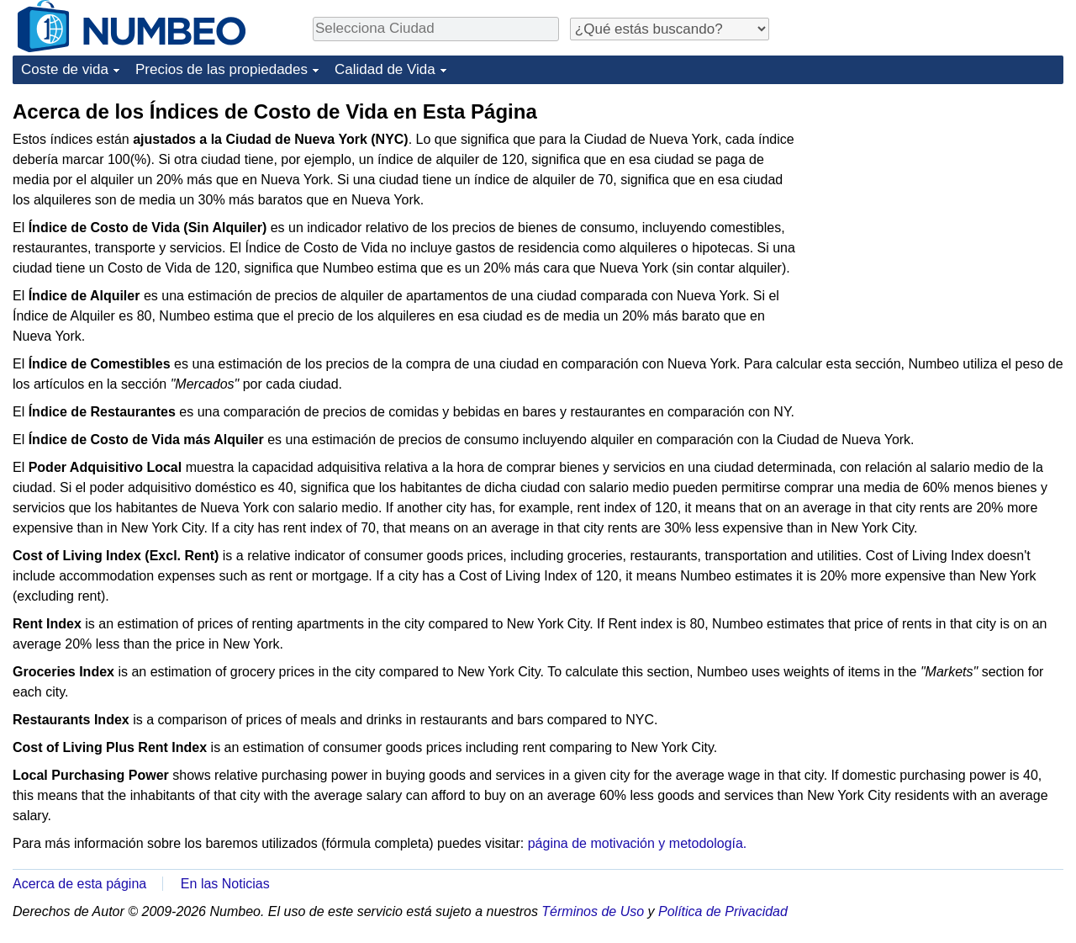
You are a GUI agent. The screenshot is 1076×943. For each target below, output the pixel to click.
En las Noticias (225, 884)
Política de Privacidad (723, 911)
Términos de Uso (592, 911)
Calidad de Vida (385, 69)
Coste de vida (64, 69)
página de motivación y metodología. (637, 843)
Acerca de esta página (79, 884)
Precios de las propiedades (221, 69)
